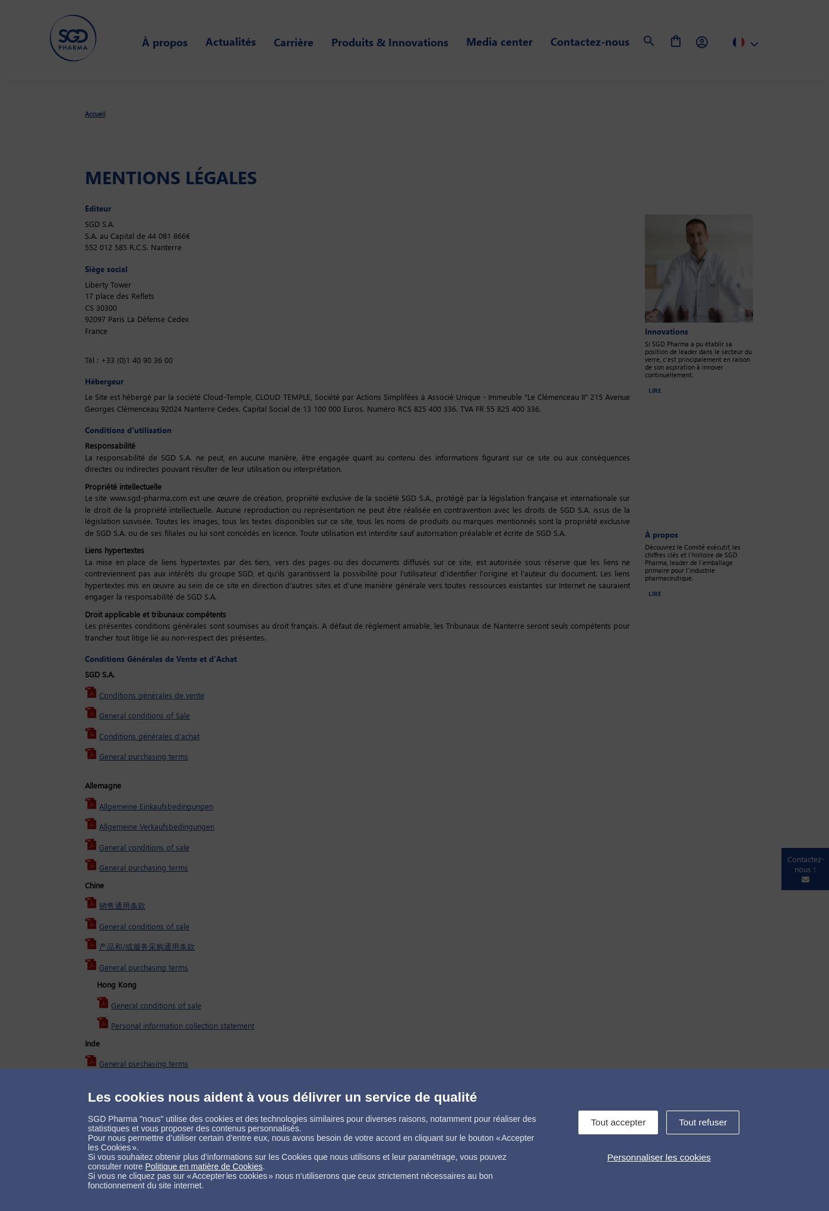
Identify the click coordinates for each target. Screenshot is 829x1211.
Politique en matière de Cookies (204, 1166)
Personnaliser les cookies (659, 1157)
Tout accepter (618, 1122)
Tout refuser (703, 1122)
